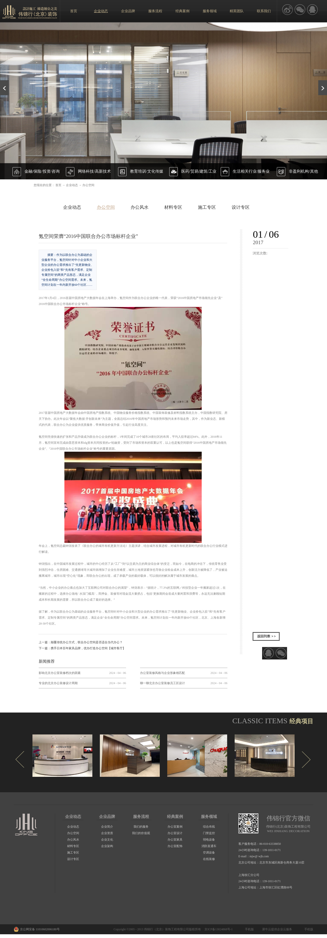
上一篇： (81, 642)
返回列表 (266, 636)
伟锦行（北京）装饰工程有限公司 (166, 929)
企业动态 (72, 185)
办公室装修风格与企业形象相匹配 (162, 673)
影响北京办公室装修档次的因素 (60, 673)
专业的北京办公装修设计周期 (58, 683)
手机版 (248, 929)
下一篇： (82, 648)
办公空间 (88, 185)
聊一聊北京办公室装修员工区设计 (162, 683)
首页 (73, 11)
